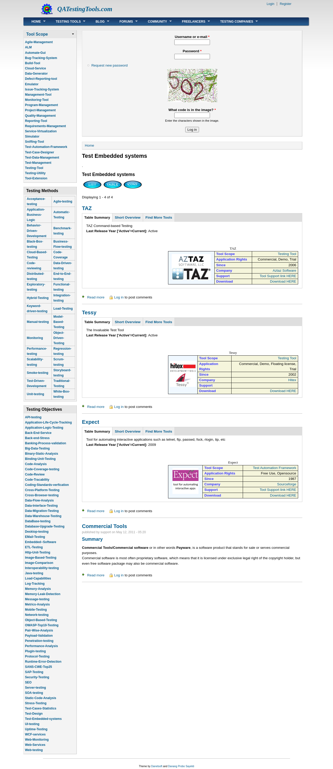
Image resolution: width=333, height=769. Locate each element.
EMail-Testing (35, 537)
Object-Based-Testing (41, 620)
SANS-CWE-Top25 (38, 667)
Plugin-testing (35, 651)
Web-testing (34, 750)
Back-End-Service (38, 433)
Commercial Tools (104, 526)
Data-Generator (36, 73)
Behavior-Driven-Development (36, 231)
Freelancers (192, 21)
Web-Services (35, 745)
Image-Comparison (39, 563)
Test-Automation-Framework (46, 147)
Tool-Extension (36, 178)
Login (270, 4)
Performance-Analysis (41, 646)
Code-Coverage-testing (42, 469)
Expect (90, 422)
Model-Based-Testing (58, 322)
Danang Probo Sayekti (181, 766)
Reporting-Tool (36, 121)
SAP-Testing (34, 672)
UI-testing (32, 724)
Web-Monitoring (37, 739)
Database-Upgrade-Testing (45, 526)
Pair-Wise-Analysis (39, 630)
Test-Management (38, 163)
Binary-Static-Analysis (41, 453)
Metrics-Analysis (37, 604)
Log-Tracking (34, 583)
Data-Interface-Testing (41, 505)
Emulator (32, 84)
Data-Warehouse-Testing (43, 516)
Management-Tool (38, 94)
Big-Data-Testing (37, 448)
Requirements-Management (45, 126)
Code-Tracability (37, 479)
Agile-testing (62, 201)
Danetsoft (156, 766)
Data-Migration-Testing (42, 511)
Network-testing (37, 615)
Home (35, 21)
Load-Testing (63, 308)
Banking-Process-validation (45, 443)
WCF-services (35, 734)
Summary (92, 539)
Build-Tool (32, 63)
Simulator (32, 136)
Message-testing (37, 599)
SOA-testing (34, 693)
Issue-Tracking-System (42, 89)
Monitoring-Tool (36, 100)
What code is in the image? (192, 110)
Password (192, 51)
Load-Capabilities (38, 578)
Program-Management (41, 105)
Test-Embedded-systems (43, 719)
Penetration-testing (39, 641)
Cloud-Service (35, 68)
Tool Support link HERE (278, 276)
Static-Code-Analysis (40, 698)
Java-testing (34, 573)
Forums (125, 21)
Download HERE (283, 281)
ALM (28, 47)
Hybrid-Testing (38, 298)
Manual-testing (38, 322)
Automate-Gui (35, 53)
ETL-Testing (34, 547)
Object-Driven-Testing (58, 338)
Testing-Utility (35, 173)
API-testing (33, 417)
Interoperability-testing (42, 568)
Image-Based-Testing (40, 557)
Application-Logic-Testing (44, 427)
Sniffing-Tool (34, 142)
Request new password (109, 65)
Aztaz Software (284, 270)
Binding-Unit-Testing (40, 459)
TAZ (87, 208)
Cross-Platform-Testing (42, 490)
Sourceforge (286, 484)
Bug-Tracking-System (41, 58)
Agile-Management (39, 42)
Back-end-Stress (37, 438)
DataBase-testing (37, 521)
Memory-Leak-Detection (42, 594)
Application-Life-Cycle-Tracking (48, 422)
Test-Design (34, 713)
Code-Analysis (36, 464)
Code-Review (34, 474)
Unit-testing (35, 394)
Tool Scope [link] (37, 34)
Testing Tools (66, 21)
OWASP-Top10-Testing (42, 625)
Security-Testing (37, 677)
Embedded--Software (40, 542)
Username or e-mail (192, 37)
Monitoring (35, 338)
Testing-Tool (34, 168)
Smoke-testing (37, 373)
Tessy (89, 312)
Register (285, 4)
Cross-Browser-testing (42, 495)
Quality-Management (40, 116)
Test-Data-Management (42, 157)
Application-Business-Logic (36, 215)
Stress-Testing (35, 703)
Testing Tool (287, 254)
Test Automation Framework (274, 468)
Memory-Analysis (38, 589)
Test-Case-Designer (39, 152)
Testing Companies (235, 21)
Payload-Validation (39, 635)
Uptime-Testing (36, 729)
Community (156, 21)
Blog (98, 21)
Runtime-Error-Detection (43, 661)
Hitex (292, 380)
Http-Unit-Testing (37, 552)
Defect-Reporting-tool (41, 79)
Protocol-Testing (37, 656)
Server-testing (35, 687)
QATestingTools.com (84, 8)
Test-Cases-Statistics (40, 708)
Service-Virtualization (41, 131)
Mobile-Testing (36, 609)
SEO (28, 682)
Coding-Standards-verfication (47, 485)
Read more (95, 297)
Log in (119, 297)
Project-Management (40, 110)
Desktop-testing (37, 531)
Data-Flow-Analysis (39, 500)
